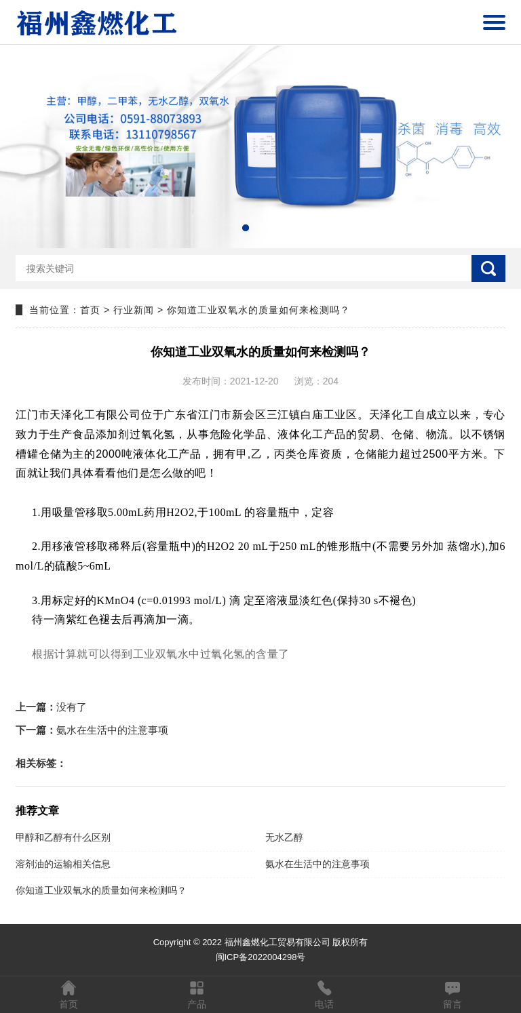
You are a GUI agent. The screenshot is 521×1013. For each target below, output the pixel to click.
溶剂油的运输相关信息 (63, 863)
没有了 (51, 707)
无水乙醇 (284, 837)
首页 (90, 309)
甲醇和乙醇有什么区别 (63, 837)
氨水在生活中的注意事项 (92, 730)
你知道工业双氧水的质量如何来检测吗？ (101, 890)
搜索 (488, 268)
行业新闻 (133, 309)
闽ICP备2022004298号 (261, 957)
